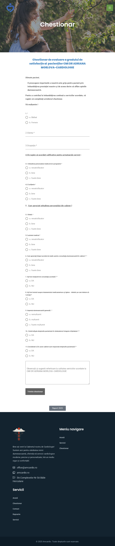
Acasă (62, 437)
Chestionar (64, 448)
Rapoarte (16, 514)
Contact (16, 509)
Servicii (62, 443)
